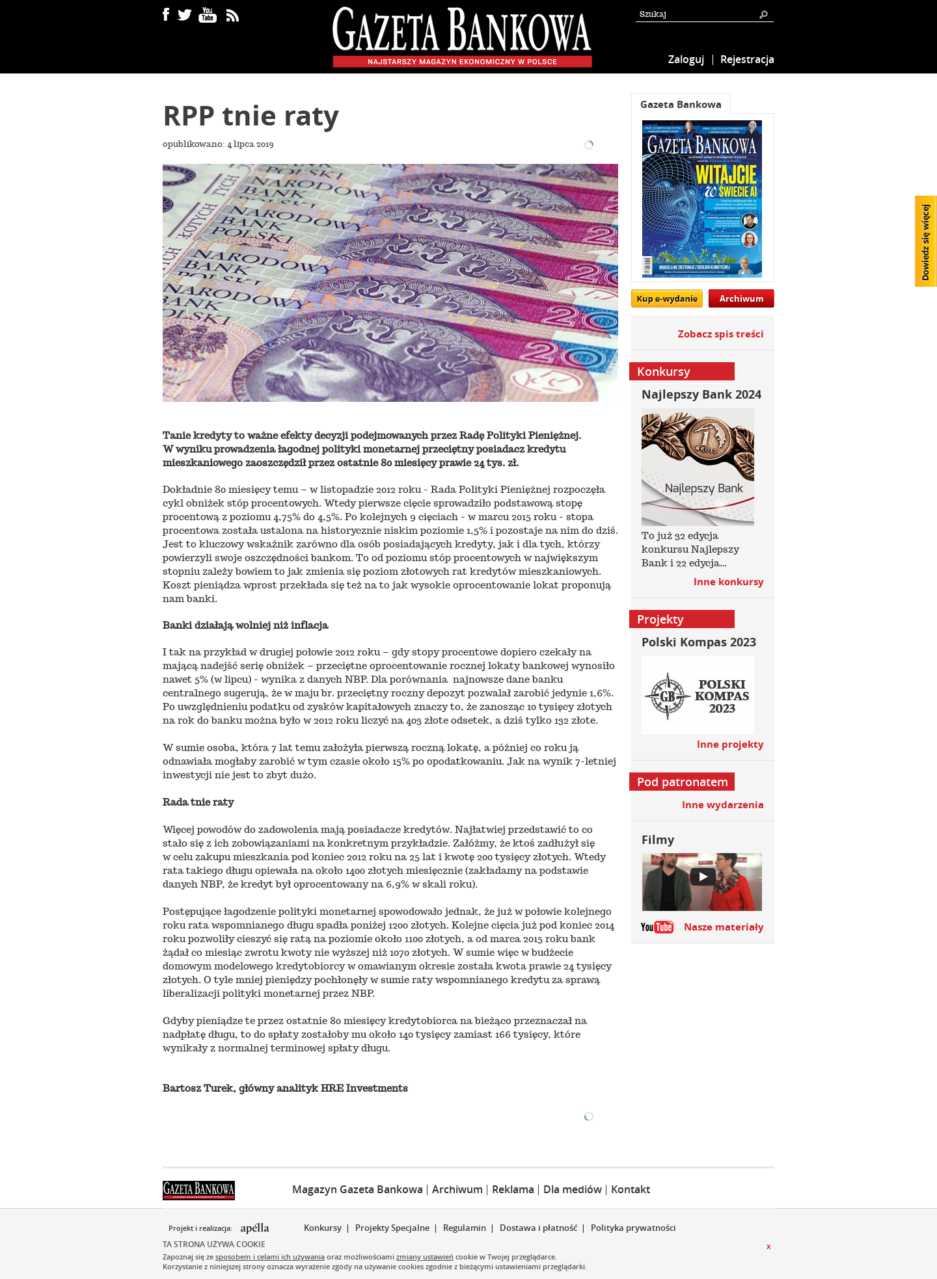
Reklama (513, 1189)
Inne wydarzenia (723, 804)
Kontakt (630, 1189)
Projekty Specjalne (392, 1227)
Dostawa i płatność (538, 1227)
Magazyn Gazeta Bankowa (357, 1189)
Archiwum (742, 298)
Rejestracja (747, 59)
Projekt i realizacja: (201, 1228)
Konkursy (323, 1227)
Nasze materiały (724, 927)
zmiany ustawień (425, 1256)
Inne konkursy (729, 581)
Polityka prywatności (633, 1227)
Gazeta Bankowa (681, 104)
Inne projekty (730, 744)
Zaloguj (686, 59)
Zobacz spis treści (721, 334)
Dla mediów (572, 1189)
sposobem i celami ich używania (270, 1256)
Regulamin (464, 1227)
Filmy (658, 840)
